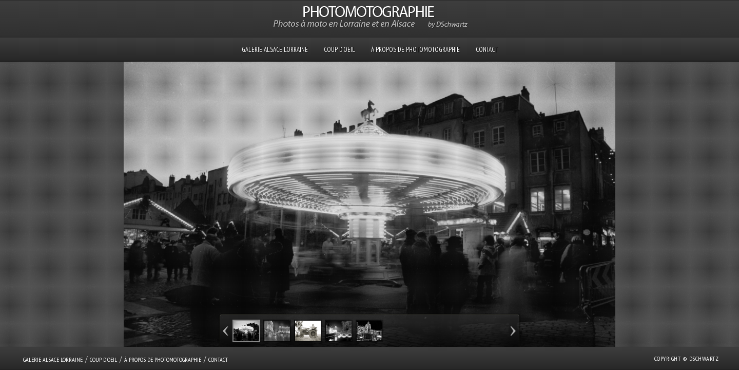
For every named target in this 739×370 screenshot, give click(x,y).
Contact (486, 49)
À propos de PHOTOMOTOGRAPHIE (415, 49)
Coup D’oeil (339, 49)
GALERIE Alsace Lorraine (275, 49)
